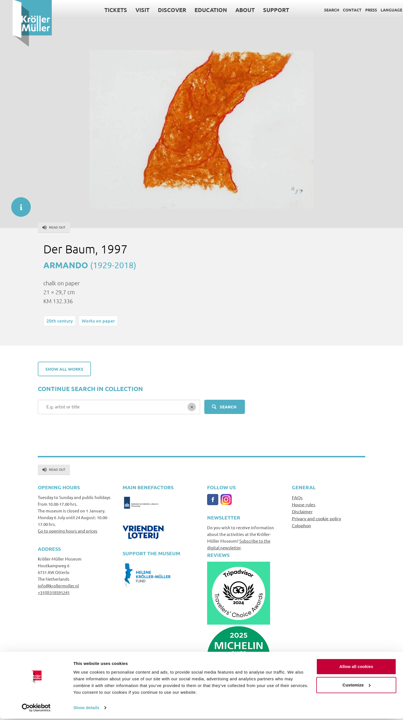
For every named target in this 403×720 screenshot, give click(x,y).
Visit (130, 9)
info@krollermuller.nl (58, 585)
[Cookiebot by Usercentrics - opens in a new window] (36, 709)
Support (263, 9)
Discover (159, 9)
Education (198, 9)
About (232, 9)
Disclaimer (302, 511)
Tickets (103, 9)
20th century (59, 320)
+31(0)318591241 (54, 592)
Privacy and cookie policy (316, 518)
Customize (357, 686)
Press (358, 9)
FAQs (297, 497)
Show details (86, 709)
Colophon (301, 525)
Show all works (64, 369)
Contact (339, 9)
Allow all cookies (356, 667)
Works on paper (98, 320)
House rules (303, 504)
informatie (18, 204)
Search (319, 9)
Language (379, 9)
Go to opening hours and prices (67, 530)
